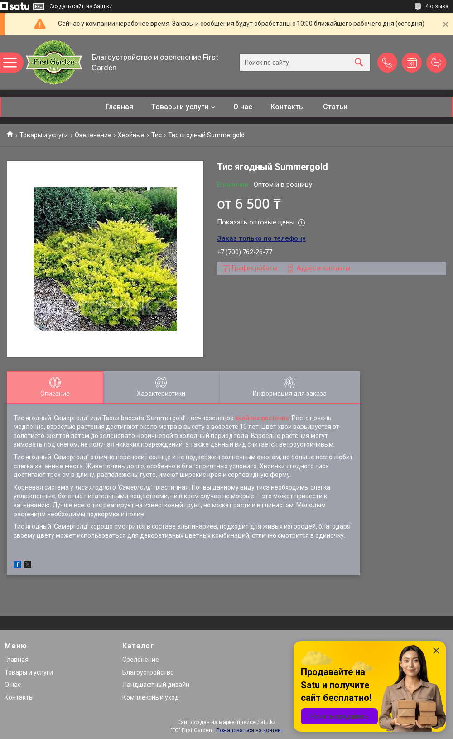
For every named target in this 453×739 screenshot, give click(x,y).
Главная (119, 106)
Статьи (335, 106)
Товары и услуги (179, 106)
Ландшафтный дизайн (155, 684)
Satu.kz (266, 722)
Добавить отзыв (436, 63)
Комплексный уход (150, 697)
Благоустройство (148, 672)
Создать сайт (66, 6)
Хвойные (131, 135)
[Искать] (359, 62)
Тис (156, 135)
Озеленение (93, 135)
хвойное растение (262, 418)
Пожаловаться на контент (249, 730)
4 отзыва (436, 6)
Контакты (287, 106)
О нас (242, 106)
